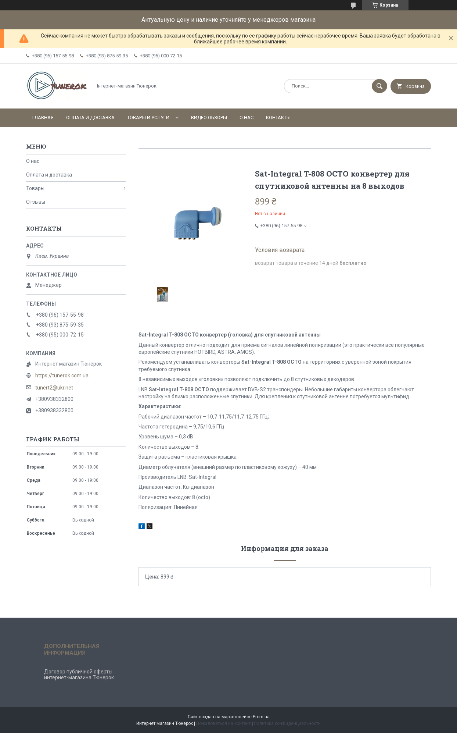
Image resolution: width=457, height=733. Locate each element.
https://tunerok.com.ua (62, 375)
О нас (246, 117)
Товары (35, 188)
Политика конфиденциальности (287, 723)
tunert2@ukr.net (54, 388)
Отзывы (35, 202)
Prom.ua (261, 716)
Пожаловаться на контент (223, 723)
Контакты (278, 117)
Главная (43, 117)
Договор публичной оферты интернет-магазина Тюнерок (79, 674)
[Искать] (379, 86)
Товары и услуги (148, 117)
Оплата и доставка (90, 117)
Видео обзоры (209, 117)
